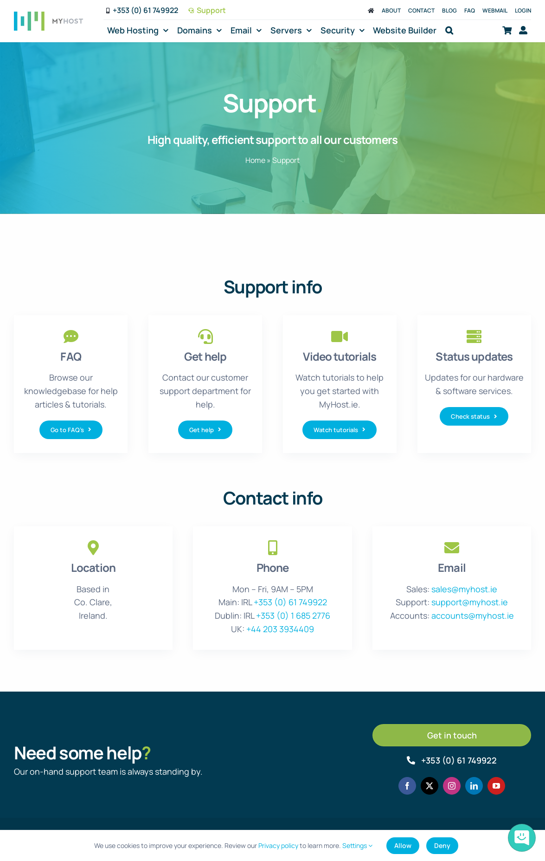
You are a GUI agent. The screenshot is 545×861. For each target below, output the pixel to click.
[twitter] (429, 786)
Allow (402, 845)
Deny (442, 845)
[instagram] (452, 786)
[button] (449, 30)
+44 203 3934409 (280, 628)
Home (255, 160)
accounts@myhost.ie (472, 615)
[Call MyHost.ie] (451, 760)
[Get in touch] (451, 735)
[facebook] (407, 786)
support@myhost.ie (469, 602)
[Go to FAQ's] (71, 430)
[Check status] (474, 416)
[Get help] (205, 430)
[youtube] (496, 786)
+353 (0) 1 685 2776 (293, 615)
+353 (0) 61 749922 (290, 602)
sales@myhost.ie (464, 589)
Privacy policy (278, 845)
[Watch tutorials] (339, 430)
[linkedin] (474, 786)
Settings (357, 845)
